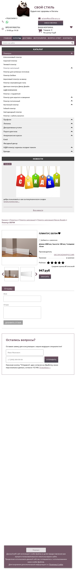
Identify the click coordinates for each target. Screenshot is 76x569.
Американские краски (13, 135)
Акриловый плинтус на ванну (14, 79)
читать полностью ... (11, 201)
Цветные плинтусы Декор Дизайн (16, 86)
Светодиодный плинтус (12, 112)
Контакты (67, 38)
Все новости (38, 210)
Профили (7, 119)
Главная (7, 38)
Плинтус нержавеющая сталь (14, 83)
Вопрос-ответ (54, 38)
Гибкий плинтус (9, 108)
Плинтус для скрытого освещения (16, 97)
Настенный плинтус (11, 105)
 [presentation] (36, 274)
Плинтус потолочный (11, 101)
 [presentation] (3, 274)
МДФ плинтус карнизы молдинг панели (20, 147)
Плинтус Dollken (9, 75)
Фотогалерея (39, 38)
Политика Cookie (56, 564)
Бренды (7, 151)
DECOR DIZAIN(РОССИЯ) (64, 254)
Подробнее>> (45, 367)
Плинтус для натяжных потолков (16, 72)
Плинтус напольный (11, 68)
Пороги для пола (10, 131)
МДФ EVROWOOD (10, 90)
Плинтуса (7, 53)
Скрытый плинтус (10, 61)
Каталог (17, 38)
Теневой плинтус (9, 64)
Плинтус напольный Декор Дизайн (51, 220)
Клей (6, 139)
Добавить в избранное (59, 233)
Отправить (51, 359)
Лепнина (7, 123)
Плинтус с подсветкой (11, 94)
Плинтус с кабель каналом (13, 116)
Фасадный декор (10, 143)
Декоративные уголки (13, 127)
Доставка (27, 38)
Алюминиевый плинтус (12, 57)
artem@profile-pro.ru (51, 18)
